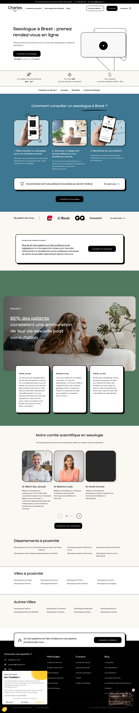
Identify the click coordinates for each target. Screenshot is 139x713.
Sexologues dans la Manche (108, 547)
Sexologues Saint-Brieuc (77, 583)
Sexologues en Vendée (48, 553)
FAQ (10, 669)
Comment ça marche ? (34, 8)
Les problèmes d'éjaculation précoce (117, 683)
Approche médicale (83, 668)
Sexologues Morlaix (49, 583)
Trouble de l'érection (54, 662)
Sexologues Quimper (23, 580)
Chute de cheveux (53, 688)
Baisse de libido (52, 673)
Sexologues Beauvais (83, 608)
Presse (78, 678)
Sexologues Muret (108, 608)
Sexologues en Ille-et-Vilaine (26, 547)
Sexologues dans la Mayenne (26, 553)
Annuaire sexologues (83, 673)
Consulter (112, 8)
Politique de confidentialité (22, 707)
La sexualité (108, 662)
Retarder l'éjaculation (55, 668)
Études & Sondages (83, 683)
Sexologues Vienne (109, 612)
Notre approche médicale (54, 8)
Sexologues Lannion (49, 580)
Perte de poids (52, 683)
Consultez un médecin (107, 640)
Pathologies (53, 656)
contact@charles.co (16, 664)
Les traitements (110, 673)
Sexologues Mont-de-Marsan (26, 612)
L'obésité (107, 688)
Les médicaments (110, 668)
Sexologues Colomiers (56, 608)
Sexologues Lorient (105, 580)
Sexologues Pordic (75, 580)
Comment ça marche (83, 662)
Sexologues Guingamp (106, 583)
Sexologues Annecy (82, 612)
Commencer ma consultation (68, 526)
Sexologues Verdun (22, 608)
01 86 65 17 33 (14, 660)
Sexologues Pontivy (22, 583)
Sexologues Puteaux (55, 612)
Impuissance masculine (55, 678)
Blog (68, 8)
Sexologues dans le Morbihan (79, 553)
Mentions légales (42, 707)
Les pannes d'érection (112, 678)
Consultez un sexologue (27, 54)
